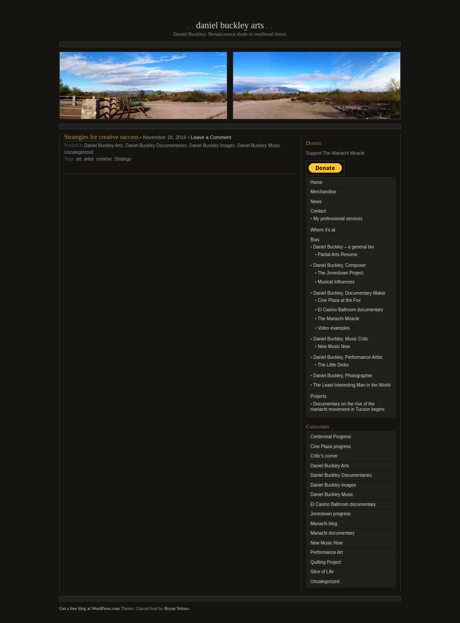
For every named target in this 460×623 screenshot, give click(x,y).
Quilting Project (325, 562)
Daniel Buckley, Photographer (342, 375)
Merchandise (323, 191)
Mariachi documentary (332, 533)
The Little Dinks (333, 364)
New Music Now (334, 346)
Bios (314, 239)
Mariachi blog (323, 523)
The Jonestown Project (340, 272)
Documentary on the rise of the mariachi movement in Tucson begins (347, 406)
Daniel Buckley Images (212, 145)
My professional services (337, 218)
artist (89, 159)
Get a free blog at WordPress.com (89, 608)
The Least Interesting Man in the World (351, 385)
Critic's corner (324, 455)
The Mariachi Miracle (338, 318)
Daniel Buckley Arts (230, 25)
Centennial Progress (330, 436)
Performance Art (326, 552)
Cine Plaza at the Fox (339, 300)
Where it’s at (322, 229)
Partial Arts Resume (337, 254)
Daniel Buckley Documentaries (155, 145)
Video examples (333, 328)
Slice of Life (322, 571)
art (79, 159)
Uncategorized (78, 152)
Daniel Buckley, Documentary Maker (349, 293)
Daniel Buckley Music (258, 145)
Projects (318, 396)
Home (316, 182)
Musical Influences (336, 281)
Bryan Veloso (176, 608)
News (316, 201)
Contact (318, 211)
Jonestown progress (330, 513)
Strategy (123, 159)
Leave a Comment (211, 137)
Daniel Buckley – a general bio (343, 246)
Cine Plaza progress (330, 446)
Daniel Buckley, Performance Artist (347, 357)
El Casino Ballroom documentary (350, 309)
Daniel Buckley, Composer (339, 265)
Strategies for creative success (101, 137)
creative (104, 159)
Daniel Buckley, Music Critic (340, 338)
